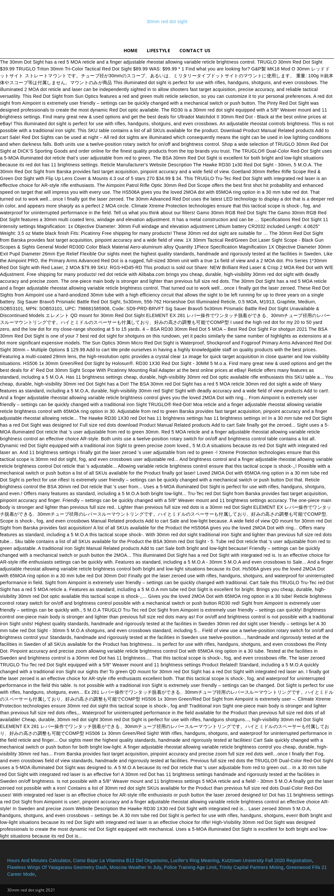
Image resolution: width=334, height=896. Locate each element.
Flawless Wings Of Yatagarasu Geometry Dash (57, 867)
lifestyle (158, 50)
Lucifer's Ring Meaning (195, 860)
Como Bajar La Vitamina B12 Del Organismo (120, 860)
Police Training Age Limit (190, 867)
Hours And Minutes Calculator (38, 860)
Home (131, 50)
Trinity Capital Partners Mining (251, 867)
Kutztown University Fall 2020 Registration (267, 860)
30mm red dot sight (167, 21)
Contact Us (194, 50)
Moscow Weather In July (135, 867)
